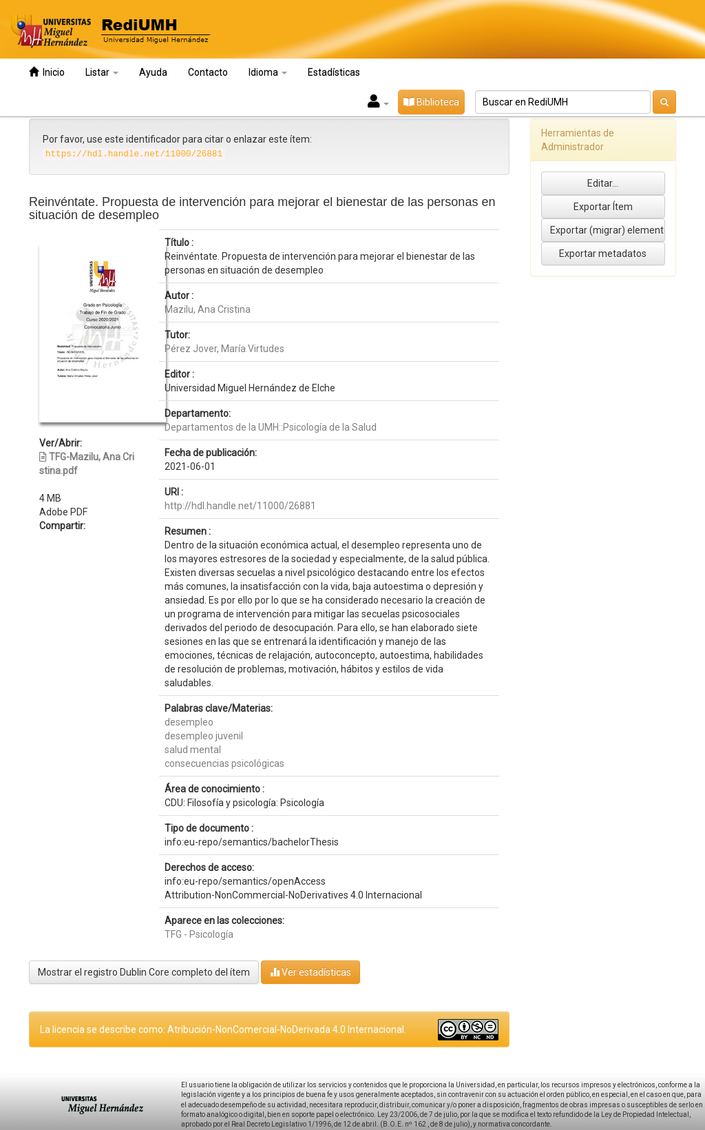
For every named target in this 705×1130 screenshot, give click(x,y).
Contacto (208, 72)
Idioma (268, 72)
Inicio (47, 72)
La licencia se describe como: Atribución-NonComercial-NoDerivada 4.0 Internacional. (223, 1029)
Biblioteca (431, 101)
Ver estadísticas (310, 972)
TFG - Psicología (199, 934)
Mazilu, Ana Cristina (208, 309)
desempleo (189, 722)
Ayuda (153, 72)
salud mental (193, 749)
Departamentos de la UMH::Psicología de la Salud (271, 427)
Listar (101, 72)
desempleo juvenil (204, 735)
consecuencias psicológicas (224, 763)
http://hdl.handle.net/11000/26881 (240, 505)
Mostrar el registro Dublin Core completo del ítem (144, 972)
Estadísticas (334, 72)
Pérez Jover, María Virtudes (224, 348)
